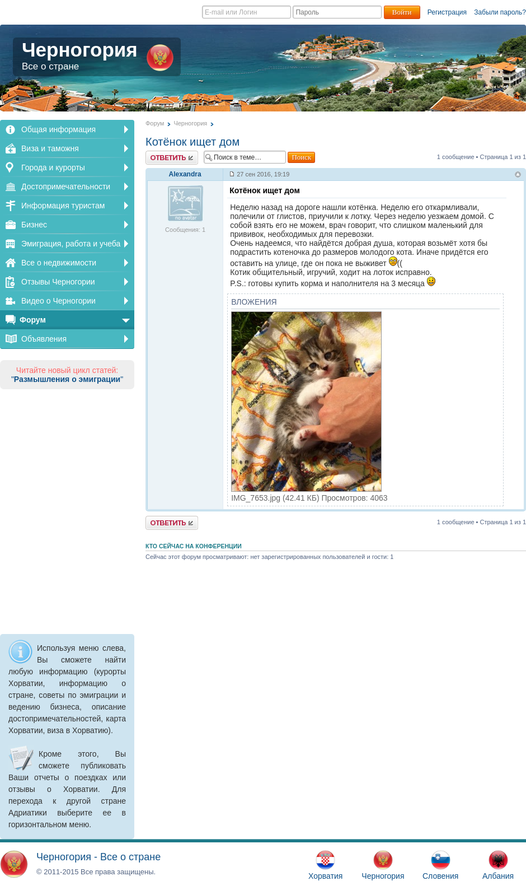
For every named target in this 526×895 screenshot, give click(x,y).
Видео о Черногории (58, 300)
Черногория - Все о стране (98, 857)
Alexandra (185, 174)
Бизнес (34, 224)
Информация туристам (63, 205)
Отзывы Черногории (58, 281)
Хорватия (325, 865)
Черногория (98, 55)
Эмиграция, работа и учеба (70, 243)
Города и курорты (53, 167)
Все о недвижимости (58, 262)
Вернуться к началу (518, 176)
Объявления (44, 338)
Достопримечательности (65, 186)
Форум (33, 319)
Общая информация (58, 129)
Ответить (171, 158)
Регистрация (447, 12)
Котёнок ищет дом (192, 142)
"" (67, 379)
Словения (440, 865)
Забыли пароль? (500, 12)
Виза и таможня (50, 148)
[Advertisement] (67, 510)
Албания (498, 865)
